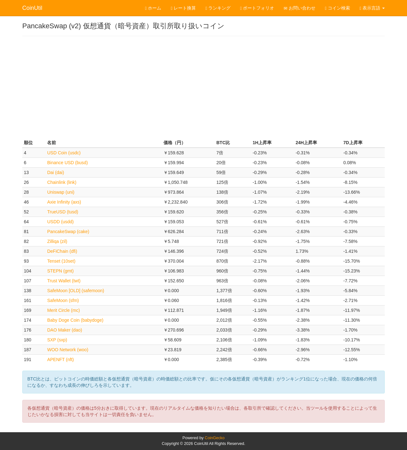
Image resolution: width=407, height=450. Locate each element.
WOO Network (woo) (67, 349)
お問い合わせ (299, 8)
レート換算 (183, 8)
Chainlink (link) (61, 182)
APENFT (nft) (60, 359)
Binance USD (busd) (67, 162)
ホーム (153, 8)
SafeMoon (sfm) (63, 300)
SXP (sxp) (57, 339)
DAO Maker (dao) (64, 329)
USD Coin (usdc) (63, 152)
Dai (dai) (55, 172)
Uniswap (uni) (60, 192)
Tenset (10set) (61, 261)
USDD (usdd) (60, 221)
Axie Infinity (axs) (64, 202)
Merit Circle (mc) (63, 310)
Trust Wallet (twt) (63, 280)
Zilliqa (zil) (57, 241)
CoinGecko (214, 438)
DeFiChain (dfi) (62, 251)
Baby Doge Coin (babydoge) (75, 320)
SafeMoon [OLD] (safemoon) (75, 290)
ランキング (218, 8)
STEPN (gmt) (60, 270)
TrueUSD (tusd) (62, 211)
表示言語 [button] (372, 8)
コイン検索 (337, 8)
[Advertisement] (203, 87)
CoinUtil (32, 8)
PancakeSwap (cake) (68, 231)
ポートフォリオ (257, 8)
